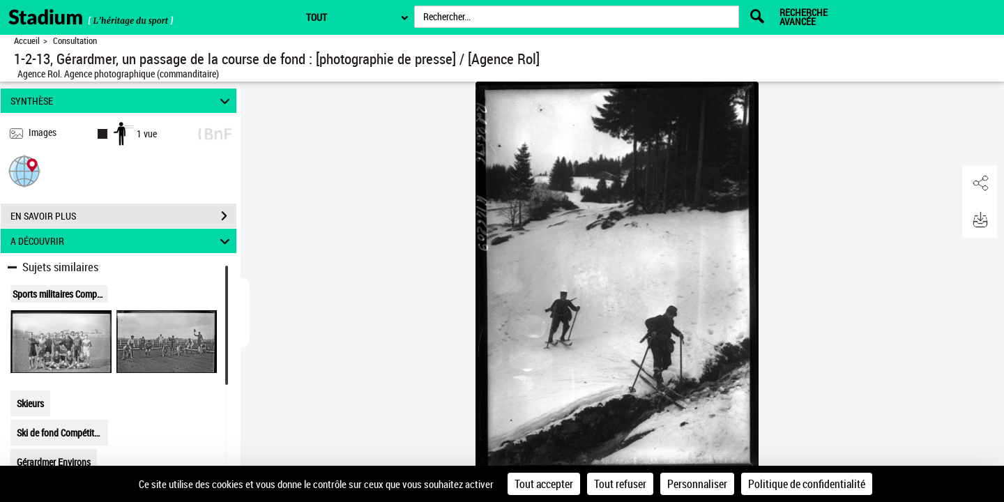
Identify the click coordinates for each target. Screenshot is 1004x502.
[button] (24, 170)
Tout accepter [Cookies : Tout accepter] (544, 484)
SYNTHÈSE (122, 101)
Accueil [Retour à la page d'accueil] (27, 41)
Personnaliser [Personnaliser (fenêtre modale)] (697, 484)
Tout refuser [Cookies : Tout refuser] (620, 484)
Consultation (75, 41)
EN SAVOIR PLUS (123, 216)
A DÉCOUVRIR (122, 241)
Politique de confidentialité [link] (806, 484)
